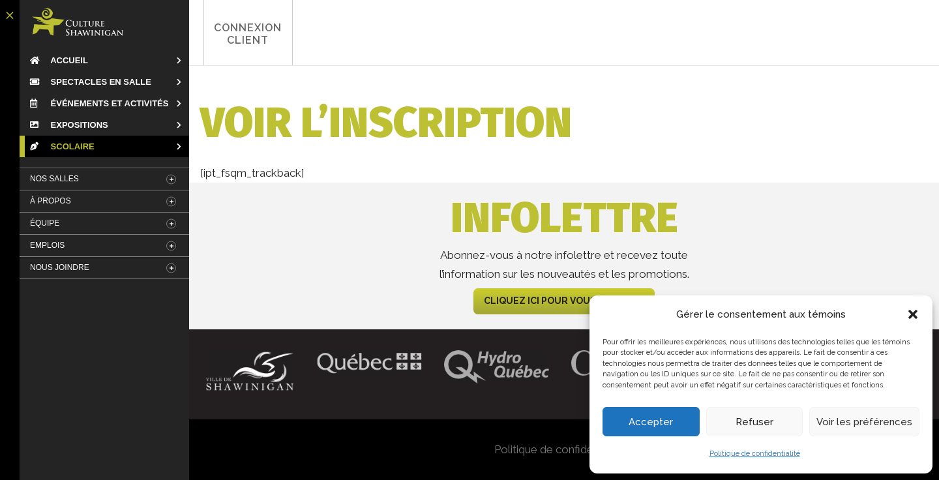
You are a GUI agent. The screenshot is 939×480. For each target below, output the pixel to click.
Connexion (244, 34)
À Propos (50, 200)
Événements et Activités (99, 103)
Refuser (754, 422)
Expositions (69, 125)
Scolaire (62, 146)
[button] (912, 314)
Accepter (651, 422)
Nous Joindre (59, 267)
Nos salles (54, 178)
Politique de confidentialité (754, 453)
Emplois (47, 245)
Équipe (44, 223)
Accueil (59, 60)
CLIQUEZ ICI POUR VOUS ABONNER (564, 300)
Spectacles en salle (90, 82)
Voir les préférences (864, 422)
